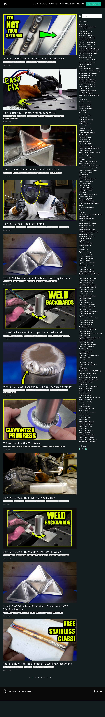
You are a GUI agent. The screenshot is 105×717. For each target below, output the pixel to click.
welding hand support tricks (88, 418)
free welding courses (86, 138)
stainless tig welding (86, 253)
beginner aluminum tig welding (54, 341)
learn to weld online (86, 201)
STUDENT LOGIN (70, 4)
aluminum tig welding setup (10, 116)
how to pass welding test (87, 175)
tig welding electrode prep (45, 116)
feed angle (82, 117)
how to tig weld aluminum (55, 174)
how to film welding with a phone (88, 158)
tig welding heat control (43, 566)
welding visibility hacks (87, 473)
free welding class (19, 683)
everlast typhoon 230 (24, 625)
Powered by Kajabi (97, 712)
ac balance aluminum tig (87, 27)
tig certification (84, 260)
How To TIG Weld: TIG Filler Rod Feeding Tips (33, 508)
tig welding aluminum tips (32, 116)
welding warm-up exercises (88, 475)
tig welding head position (52, 228)
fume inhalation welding (87, 140)
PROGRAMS (43, 4)
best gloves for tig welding (88, 84)
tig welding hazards (86, 326)
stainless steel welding (87, 244)
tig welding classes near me (88, 308)
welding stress (84, 454)
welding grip (83, 416)
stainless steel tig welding (88, 241)
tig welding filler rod (29, 512)
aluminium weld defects (20, 400)
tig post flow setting (86, 263)
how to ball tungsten (21, 116)
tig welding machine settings (89, 343)
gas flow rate (83, 142)
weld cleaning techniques (87, 404)
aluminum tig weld (85, 48)
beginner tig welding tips (43, 174)
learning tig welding (8, 62)
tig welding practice (40, 457)
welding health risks (86, 421)
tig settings (83, 267)
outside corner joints (40, 625)
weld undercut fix (85, 407)
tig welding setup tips (86, 369)
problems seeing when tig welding (88, 231)
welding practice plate (57, 625)
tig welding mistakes (40, 512)
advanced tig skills (8, 174)
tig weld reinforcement (87, 286)
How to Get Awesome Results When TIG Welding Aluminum (35, 281)
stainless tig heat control (87, 249)
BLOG (61, 4)
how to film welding (86, 154)
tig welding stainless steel (52, 512)
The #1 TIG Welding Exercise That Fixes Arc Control (37, 170)
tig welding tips (42, 62)
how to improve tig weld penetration (87, 170)
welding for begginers (86, 414)
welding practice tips (86, 435)
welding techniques (85, 459)
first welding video (85, 131)
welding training (84, 468)
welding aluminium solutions (89, 411)
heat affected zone (85, 145)
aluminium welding (17, 174)
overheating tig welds (86, 213)
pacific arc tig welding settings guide (89, 219)
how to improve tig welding (10, 402)
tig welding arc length (19, 512)
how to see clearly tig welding (89, 180)
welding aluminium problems (89, 409)
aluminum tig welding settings (42, 400)
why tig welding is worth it (88, 477)
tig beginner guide (53, 287)
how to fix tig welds (63, 400)
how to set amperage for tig (88, 183)
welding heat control (59, 457)
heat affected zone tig (86, 147)
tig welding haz (84, 324)
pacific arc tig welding (86, 216)
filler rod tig (83, 124)
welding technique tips (87, 456)
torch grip (82, 397)
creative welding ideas (86, 98)
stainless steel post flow (87, 237)
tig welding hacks (85, 322)
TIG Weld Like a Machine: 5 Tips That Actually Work (37, 338)
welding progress (84, 440)
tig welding (49, 625)
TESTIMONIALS (53, 4)
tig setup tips (83, 270)
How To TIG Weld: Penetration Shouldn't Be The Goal (38, 58)
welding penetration (51, 62)
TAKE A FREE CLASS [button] (93, 4)
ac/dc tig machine (85, 29)
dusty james (15, 625)
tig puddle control (31, 228)
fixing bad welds (84, 133)
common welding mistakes (88, 95)
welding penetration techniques (89, 430)
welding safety (84, 444)
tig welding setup (85, 364)
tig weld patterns (85, 282)
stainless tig (83, 246)
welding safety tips (85, 449)
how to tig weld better (21, 228)
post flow (82, 227)
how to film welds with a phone (89, 164)
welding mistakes (85, 425)
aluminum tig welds (86, 58)
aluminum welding (7, 625)
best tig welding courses (87, 88)
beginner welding (31, 287)
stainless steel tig (28, 683)
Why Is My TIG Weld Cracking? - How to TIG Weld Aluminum (36, 394)
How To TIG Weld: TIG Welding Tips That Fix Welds (36, 563)
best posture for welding (87, 86)
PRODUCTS (80, 4)
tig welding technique (63, 228)
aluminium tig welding (8, 341)
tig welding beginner (86, 305)
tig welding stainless (86, 371)
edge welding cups (85, 109)
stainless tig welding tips (87, 256)
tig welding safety (85, 352)
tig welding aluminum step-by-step (89, 297)
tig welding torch (85, 390)
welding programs (50, 683)
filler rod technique (85, 121)
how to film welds (85, 161)
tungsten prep (84, 400)
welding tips (83, 463)
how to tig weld (66, 341)
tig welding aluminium (87, 291)
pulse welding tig (85, 234)
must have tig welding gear (88, 208)
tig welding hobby (85, 333)
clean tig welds (84, 93)
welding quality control (87, 442)
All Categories (83, 25)
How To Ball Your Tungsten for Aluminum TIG (33, 113)
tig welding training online (38, 683)
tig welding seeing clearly (87, 355)
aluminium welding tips (87, 46)
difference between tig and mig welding (89, 101)
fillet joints (32, 625)
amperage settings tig (86, 67)
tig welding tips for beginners (89, 385)
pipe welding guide (85, 225)
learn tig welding (20, 457)
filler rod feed (83, 119)
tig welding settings (86, 357)
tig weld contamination (87, 279)
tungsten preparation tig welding (11, 119)
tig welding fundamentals (31, 62)
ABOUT (36, 4)
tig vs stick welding (85, 274)
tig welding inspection (86, 338)
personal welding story (86, 223)
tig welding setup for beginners (89, 367)
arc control (82, 69)
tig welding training (50, 457)
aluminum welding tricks (87, 65)
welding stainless (85, 451)
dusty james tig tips (86, 107)
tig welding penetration (87, 348)
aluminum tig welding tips (9, 228)
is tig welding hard (85, 197)
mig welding (83, 206)
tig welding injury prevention (88, 336)
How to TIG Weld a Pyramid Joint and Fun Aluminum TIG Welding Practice (38, 619)
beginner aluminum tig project (19, 287)
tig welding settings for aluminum (87, 361)
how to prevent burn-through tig (90, 178)
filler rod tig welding (86, 126)
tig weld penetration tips (87, 284)
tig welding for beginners (19, 62)
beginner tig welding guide (88, 76)
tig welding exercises (29, 457)
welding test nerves (85, 461)
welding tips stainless (86, 466)
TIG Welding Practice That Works (25, 453)
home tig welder (84, 150)
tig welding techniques (87, 378)
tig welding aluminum (8, 512)
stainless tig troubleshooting (89, 251)
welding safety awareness (87, 447)
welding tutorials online (87, 470)
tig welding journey (85, 341)
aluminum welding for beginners (29, 174)
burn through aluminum (87, 91)
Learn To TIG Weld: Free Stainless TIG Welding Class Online (38, 678)
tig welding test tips (86, 381)
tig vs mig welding (85, 272)
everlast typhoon (84, 112)
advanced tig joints (85, 32)
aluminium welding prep (29, 341)
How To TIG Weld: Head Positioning (26, 225)
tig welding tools (85, 388)
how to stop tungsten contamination (86, 186)
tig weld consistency (41, 228)
